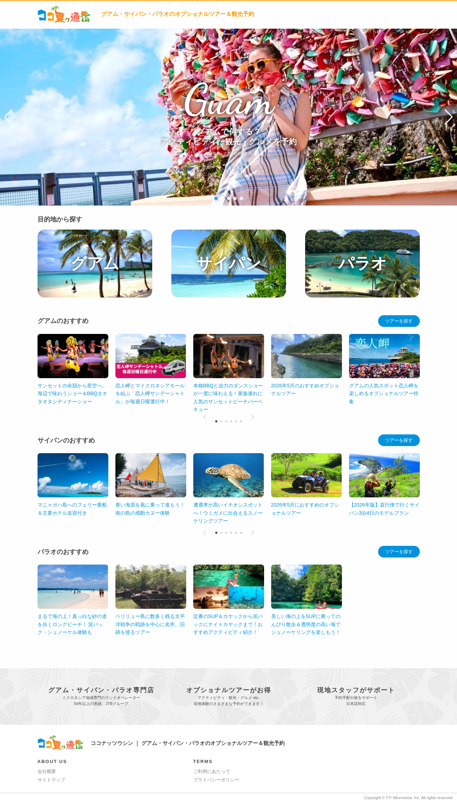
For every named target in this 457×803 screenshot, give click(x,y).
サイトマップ (51, 779)
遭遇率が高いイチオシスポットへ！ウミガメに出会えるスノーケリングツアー (228, 513)
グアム (94, 263)
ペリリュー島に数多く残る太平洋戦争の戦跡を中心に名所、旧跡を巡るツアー (150, 624)
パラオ (362, 263)
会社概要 (47, 771)
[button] (8, 117)
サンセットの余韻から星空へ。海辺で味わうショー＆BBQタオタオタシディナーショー (73, 393)
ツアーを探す (399, 321)
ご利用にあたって (211, 771)
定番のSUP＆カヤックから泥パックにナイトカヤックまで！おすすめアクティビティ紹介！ (228, 624)
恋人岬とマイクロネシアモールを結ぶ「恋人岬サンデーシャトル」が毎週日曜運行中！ (150, 393)
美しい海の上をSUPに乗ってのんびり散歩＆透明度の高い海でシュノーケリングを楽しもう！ (306, 624)
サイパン (228, 263)
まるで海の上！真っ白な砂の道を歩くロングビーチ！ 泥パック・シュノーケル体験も (72, 624)
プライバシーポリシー (216, 779)
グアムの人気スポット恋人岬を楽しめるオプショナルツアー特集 (383, 393)
